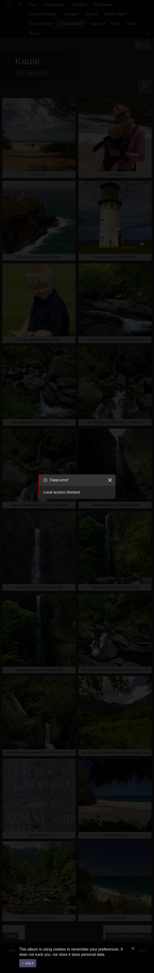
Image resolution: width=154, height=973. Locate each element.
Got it (28, 963)
